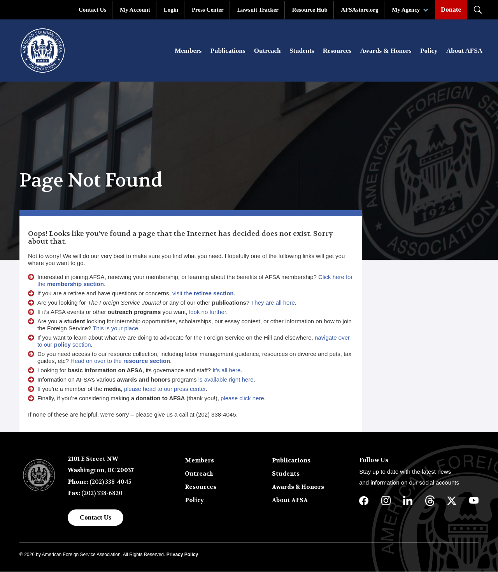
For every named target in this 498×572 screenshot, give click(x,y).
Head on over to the (120, 361)
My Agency (406, 10)
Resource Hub (310, 10)
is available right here (226, 380)
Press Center (208, 10)
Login (171, 10)
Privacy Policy (182, 555)
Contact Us (92, 10)
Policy (428, 51)
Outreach (267, 51)
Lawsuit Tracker (258, 10)
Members (188, 51)
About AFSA (464, 51)
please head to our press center (165, 389)
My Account (135, 10)
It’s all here (226, 370)
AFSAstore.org (360, 10)
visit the (203, 293)
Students (301, 51)
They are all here (273, 303)
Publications (227, 51)
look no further (207, 312)
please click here (242, 398)
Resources (337, 51)
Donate (451, 9)
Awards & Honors (386, 51)
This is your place (115, 328)
